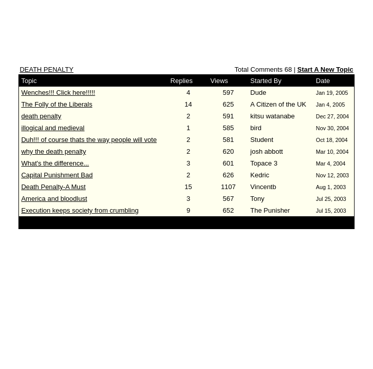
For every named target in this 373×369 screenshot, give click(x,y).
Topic (28, 81)
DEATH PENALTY (46, 69)
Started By (266, 81)
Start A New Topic (325, 69)
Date (323, 81)
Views (219, 81)
